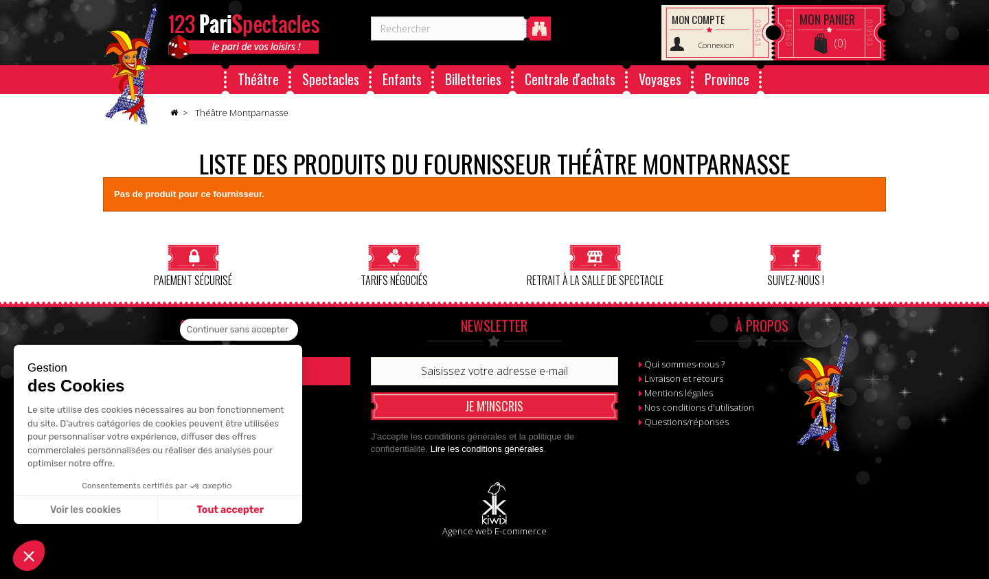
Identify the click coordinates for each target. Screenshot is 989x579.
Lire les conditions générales (487, 449)
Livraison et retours (683, 378)
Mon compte (698, 19)
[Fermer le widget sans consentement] (239, 330)
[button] (28, 555)
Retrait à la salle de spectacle (595, 265)
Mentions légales (678, 393)
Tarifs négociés (394, 265)
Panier (827, 19)
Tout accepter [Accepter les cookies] (230, 510)
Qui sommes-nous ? (684, 364)
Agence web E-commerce (494, 531)
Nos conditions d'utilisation (699, 407)
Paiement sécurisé (193, 265)
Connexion (716, 45)
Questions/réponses (686, 422)
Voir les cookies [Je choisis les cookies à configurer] (85, 510)
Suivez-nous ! (795, 265)
